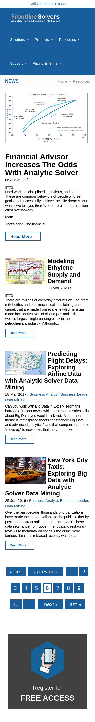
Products (42, 40)
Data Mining (15, 400)
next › (51, 604)
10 (15, 604)
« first (16, 571)
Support (16, 63)
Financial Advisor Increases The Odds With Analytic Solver (41, 164)
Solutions (17, 40)
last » (75, 604)
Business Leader (75, 394)
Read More (21, 236)
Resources (67, 40)
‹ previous (45, 571)
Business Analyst (44, 394)
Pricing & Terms (45, 63)
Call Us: (36, 4)
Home (62, 81)
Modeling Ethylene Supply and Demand (63, 271)
